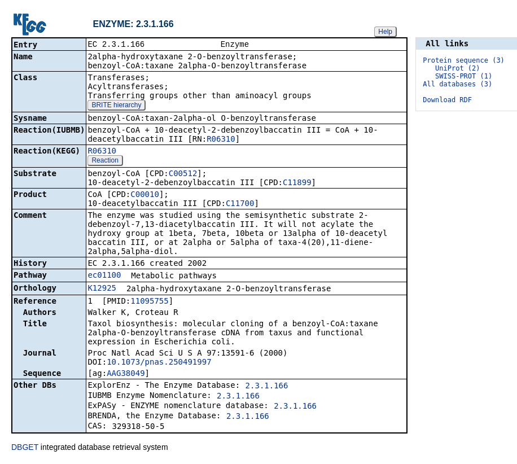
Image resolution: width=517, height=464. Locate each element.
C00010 (144, 195)
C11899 (297, 183)
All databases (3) (457, 84)
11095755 (149, 302)
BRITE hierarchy (116, 106)
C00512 (183, 174)
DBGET (24, 448)
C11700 (240, 204)
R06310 (221, 140)
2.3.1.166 (267, 386)
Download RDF (447, 100)
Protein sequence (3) (464, 60)
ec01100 (104, 276)
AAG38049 (125, 374)
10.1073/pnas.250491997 (159, 362)
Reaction (104, 161)
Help (385, 32)
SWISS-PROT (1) (463, 76)
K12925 (101, 289)
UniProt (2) (457, 68)
